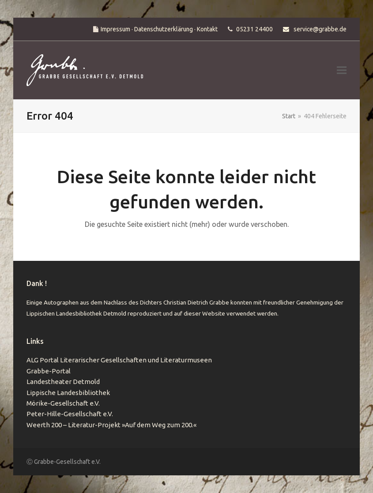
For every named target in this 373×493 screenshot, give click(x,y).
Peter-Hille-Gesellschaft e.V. (69, 414)
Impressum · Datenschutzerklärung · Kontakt (159, 29)
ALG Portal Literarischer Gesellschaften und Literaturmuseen (119, 360)
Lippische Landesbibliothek (68, 392)
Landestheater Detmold (63, 381)
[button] (342, 70)
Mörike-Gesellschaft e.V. (63, 403)
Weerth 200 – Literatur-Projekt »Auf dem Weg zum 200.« (111, 425)
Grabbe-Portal (48, 371)
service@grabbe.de (320, 29)
